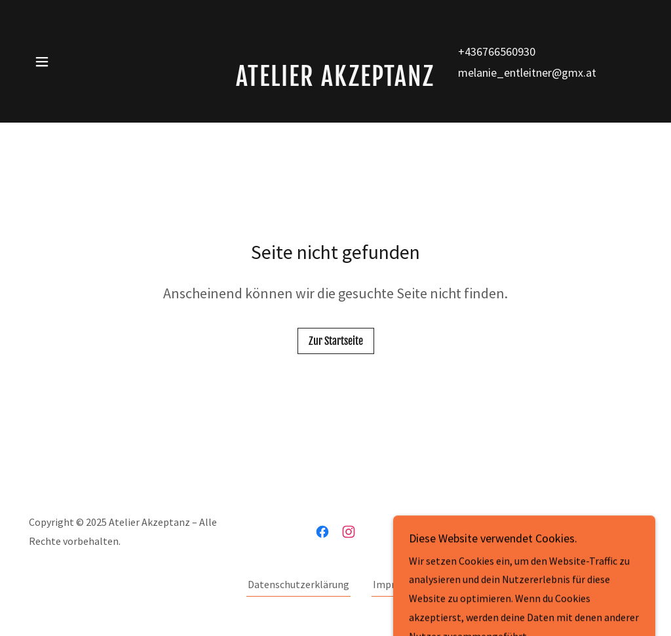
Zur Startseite (336, 341)
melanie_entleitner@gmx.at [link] (527, 72)
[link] (335, 82)
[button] (42, 62)
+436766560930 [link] (496, 51)
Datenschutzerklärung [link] (298, 584)
